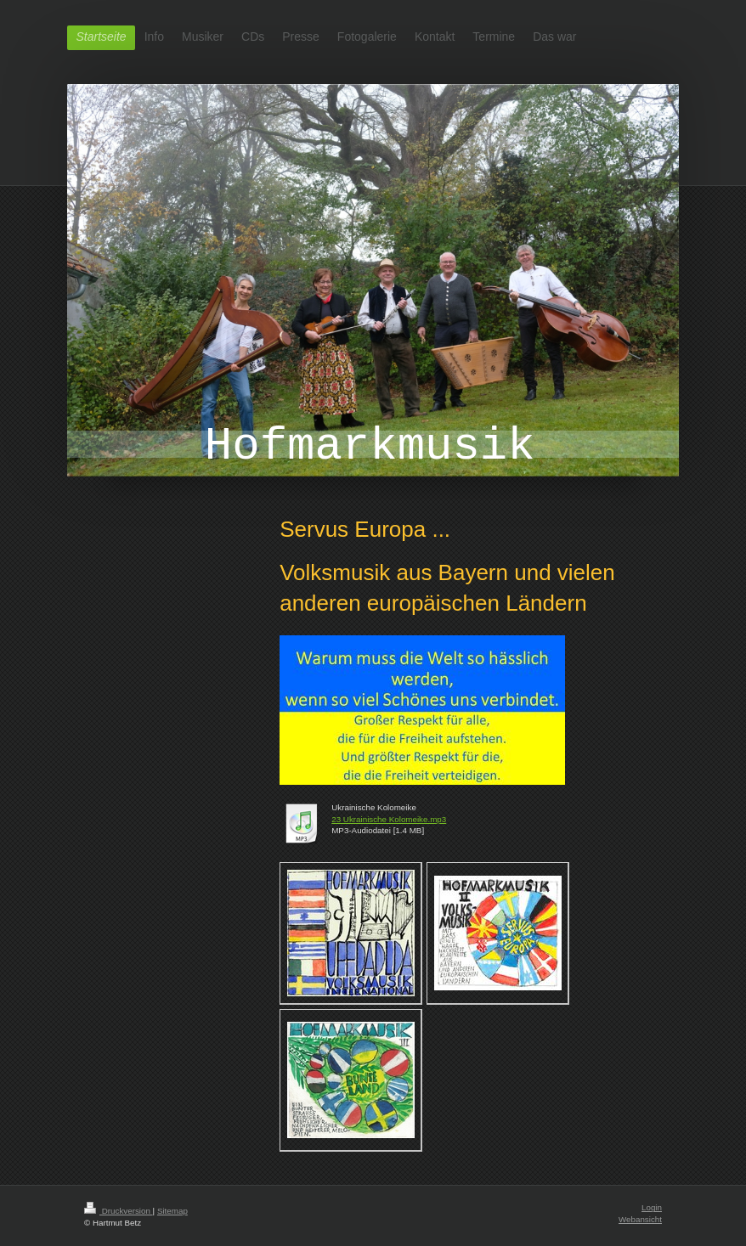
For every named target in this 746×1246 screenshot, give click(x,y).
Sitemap (172, 1210)
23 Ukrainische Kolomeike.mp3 (388, 819)
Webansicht (640, 1219)
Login (651, 1207)
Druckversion (118, 1210)
